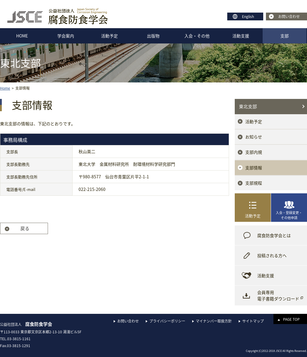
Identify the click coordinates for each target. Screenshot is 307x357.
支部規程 (253, 183)
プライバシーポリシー (167, 321)
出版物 (153, 36)
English (248, 16)
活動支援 (240, 36)
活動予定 (109, 36)
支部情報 (253, 168)
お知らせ (253, 137)
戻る (24, 228)
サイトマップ (253, 321)
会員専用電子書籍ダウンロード (278, 295)
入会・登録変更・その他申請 (289, 215)
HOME (22, 36)
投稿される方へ (272, 255)
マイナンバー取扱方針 (214, 321)
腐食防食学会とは (274, 235)
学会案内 (65, 36)
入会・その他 (197, 36)
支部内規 (253, 152)
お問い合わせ (289, 16)
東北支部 (248, 106)
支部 (284, 36)
